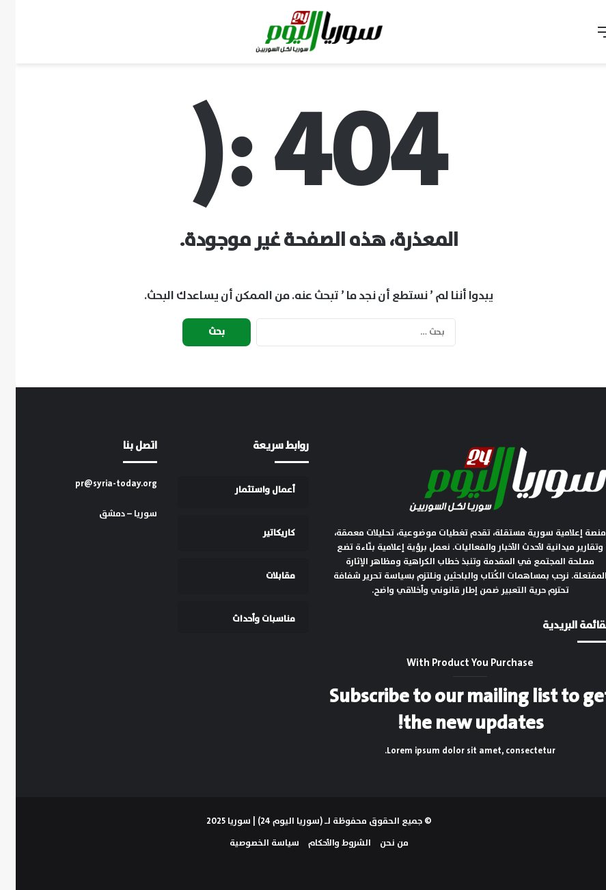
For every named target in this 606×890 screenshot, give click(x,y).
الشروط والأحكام (323, 843)
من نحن (378, 843)
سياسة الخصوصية (249, 843)
